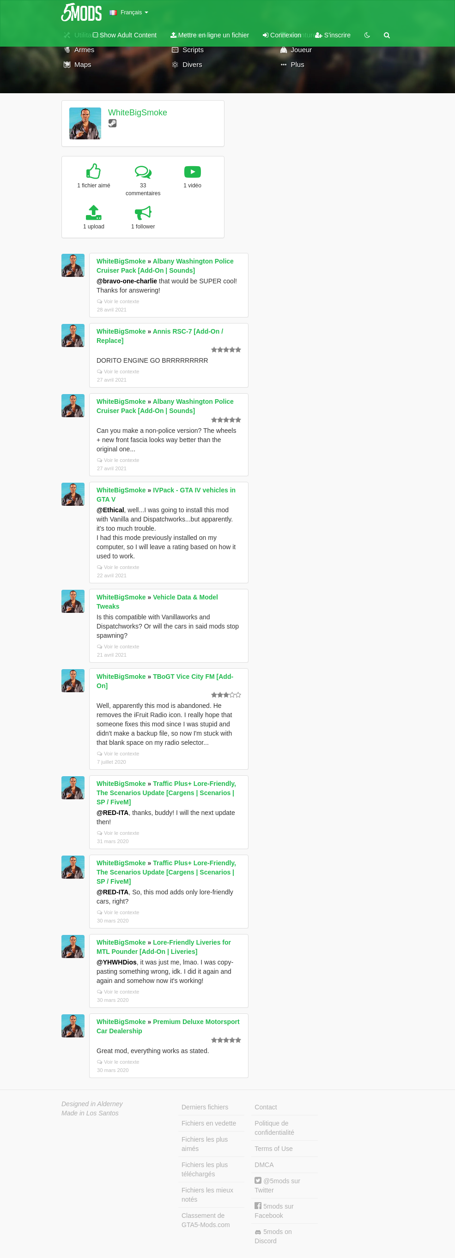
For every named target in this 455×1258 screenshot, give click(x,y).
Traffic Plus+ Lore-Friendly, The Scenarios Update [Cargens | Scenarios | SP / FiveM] (166, 793)
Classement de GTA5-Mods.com (206, 1220)
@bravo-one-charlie (127, 281)
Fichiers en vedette (209, 1123)
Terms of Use (273, 1148)
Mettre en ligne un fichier (209, 35)
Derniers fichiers (205, 1107)
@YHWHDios (117, 962)
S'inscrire (333, 35)
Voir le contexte (118, 301)
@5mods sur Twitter (277, 1185)
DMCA (264, 1164)
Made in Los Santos (90, 1113)
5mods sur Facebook (274, 1210)
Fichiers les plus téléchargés (205, 1169)
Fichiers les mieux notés (207, 1194)
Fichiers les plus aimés (205, 1144)
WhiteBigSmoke (137, 112)
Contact (266, 1107)
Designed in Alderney (92, 1104)
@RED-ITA (112, 812)
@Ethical (110, 510)
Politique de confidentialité (274, 1128)
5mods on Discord (273, 1236)
